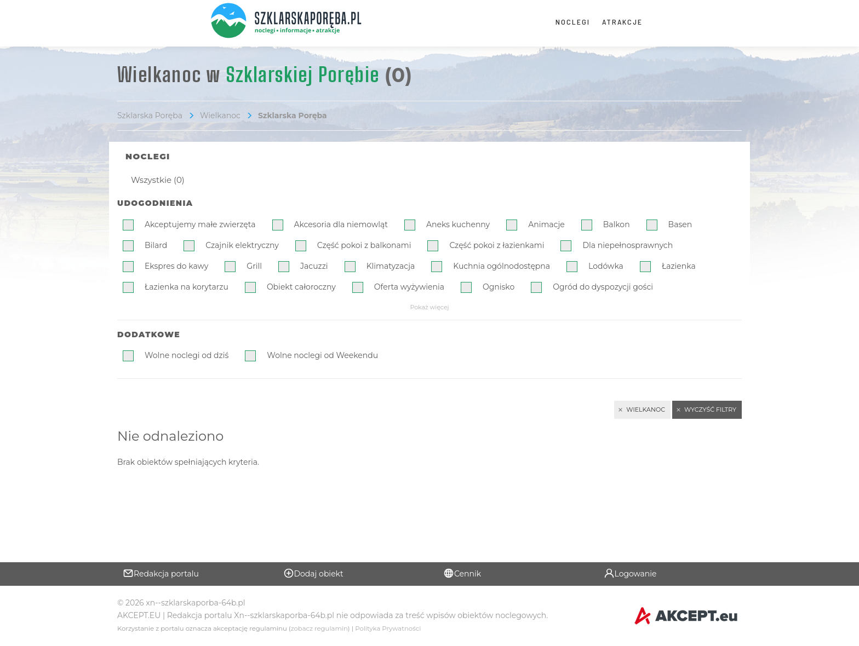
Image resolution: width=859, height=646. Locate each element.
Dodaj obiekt (313, 573)
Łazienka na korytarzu (186, 287)
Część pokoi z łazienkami (496, 245)
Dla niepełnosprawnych (627, 245)
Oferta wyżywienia (409, 287)
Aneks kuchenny (458, 224)
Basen (680, 224)
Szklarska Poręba (149, 115)
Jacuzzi (314, 266)
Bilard (156, 245)
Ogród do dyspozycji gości (603, 287)
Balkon (616, 224)
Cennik (462, 573)
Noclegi (573, 21)
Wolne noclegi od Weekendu (322, 355)
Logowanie (630, 573)
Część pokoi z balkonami (364, 245)
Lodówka (605, 266)
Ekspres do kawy (176, 266)
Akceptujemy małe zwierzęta (200, 224)
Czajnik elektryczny (242, 245)
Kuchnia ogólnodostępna (501, 266)
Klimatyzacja (390, 266)
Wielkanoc (220, 115)
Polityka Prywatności (388, 628)
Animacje (546, 224)
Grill (254, 266)
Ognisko (498, 287)
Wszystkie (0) (158, 180)
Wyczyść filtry (710, 409)
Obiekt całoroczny (301, 287)
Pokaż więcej (429, 307)
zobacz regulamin (319, 628)
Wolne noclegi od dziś (186, 355)
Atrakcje (622, 21)
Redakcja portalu (161, 573)
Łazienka (679, 266)
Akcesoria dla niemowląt (341, 224)
